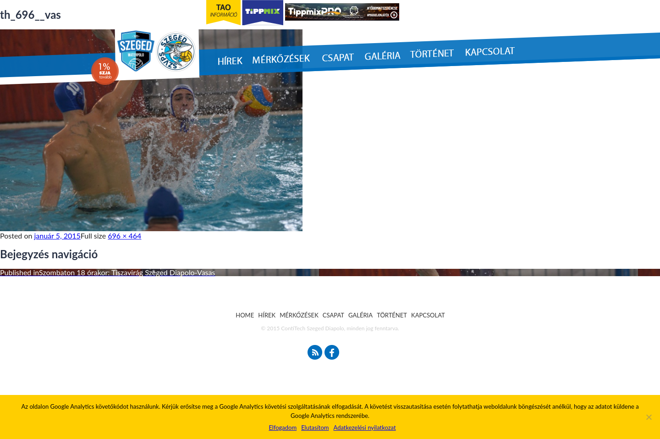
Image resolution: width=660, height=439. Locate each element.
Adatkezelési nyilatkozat (364, 427)
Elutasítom (315, 427)
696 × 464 (124, 235)
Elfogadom (283, 427)
